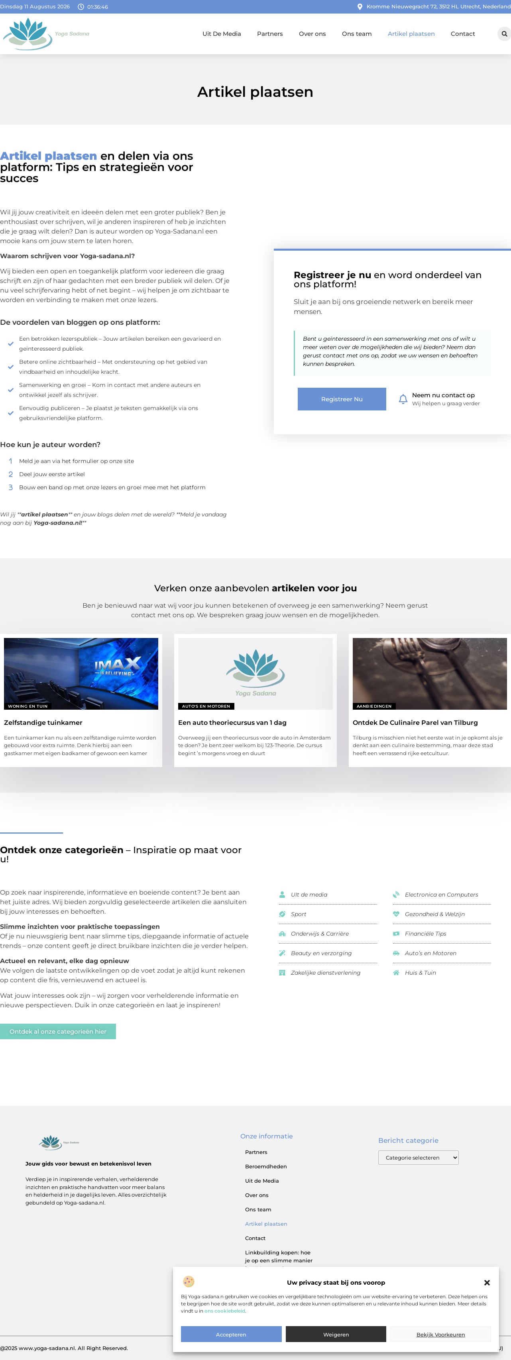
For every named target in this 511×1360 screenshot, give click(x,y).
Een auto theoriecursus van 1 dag (232, 722)
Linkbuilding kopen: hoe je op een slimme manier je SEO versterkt (278, 1260)
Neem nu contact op (443, 395)
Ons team (357, 33)
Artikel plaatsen (411, 33)
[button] (487, 1292)
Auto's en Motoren (206, 706)
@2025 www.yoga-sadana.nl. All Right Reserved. (64, 1348)
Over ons (312, 33)
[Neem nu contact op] (403, 399)
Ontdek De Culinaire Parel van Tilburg (415, 722)
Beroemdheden (266, 1166)
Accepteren (231, 1343)
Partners (270, 33)
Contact (463, 33)
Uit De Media (221, 33)
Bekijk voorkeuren (441, 1343)
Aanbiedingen (374, 706)
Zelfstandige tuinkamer (43, 722)
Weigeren (336, 1343)
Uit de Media (262, 1180)
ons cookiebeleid (224, 1320)
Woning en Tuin (27, 706)
